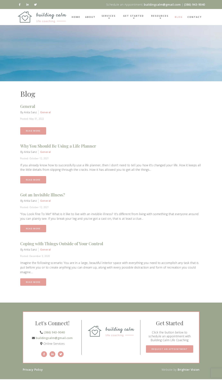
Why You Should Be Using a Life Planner (58, 146)
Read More (33, 130)
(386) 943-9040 (54, 333)
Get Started (133, 16)
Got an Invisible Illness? (42, 195)
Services (109, 16)
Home (76, 17)
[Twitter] (35, 4)
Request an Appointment (170, 349)
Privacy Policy (33, 370)
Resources (159, 16)
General (27, 106)
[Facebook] (19, 4)
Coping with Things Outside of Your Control (61, 244)
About (90, 17)
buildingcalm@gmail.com (54, 339)
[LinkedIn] (27, 4)
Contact (194, 17)
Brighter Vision (188, 370)
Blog (179, 17)
